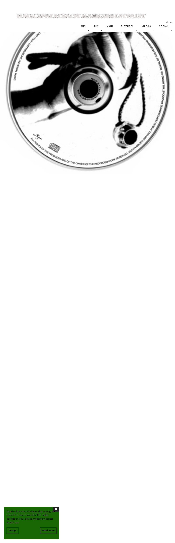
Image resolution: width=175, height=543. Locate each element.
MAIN (110, 26)
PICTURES (127, 26)
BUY (83, 26)
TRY (96, 26)
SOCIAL (164, 26)
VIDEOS (146, 26)
